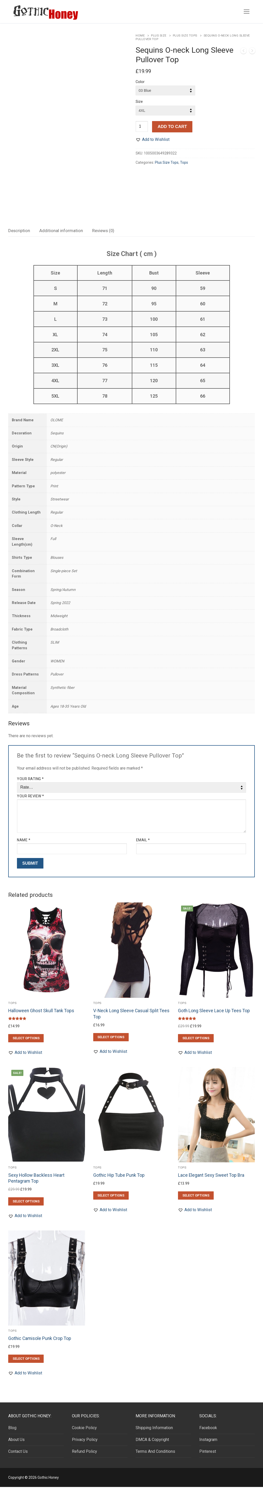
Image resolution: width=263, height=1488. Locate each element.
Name (23, 841)
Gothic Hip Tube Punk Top (119, 1176)
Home (140, 35)
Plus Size (158, 35)
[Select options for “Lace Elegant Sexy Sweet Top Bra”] (195, 1196)
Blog (12, 1429)
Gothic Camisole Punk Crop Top (39, 1339)
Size (139, 101)
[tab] (19, 232)
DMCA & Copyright (152, 1440)
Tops (184, 162)
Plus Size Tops (185, 35)
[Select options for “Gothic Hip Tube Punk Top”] (111, 1196)
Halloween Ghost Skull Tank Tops (41, 1012)
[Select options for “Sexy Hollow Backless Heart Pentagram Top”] (26, 1203)
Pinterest (207, 1452)
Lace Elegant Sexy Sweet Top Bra (211, 1176)
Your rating (30, 780)
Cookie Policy (84, 1429)
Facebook (208, 1429)
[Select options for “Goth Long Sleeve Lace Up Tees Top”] (195, 1039)
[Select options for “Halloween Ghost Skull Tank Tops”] (26, 1039)
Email (143, 841)
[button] (153, 139)
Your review (30, 797)
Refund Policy (84, 1452)
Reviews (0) (103, 231)
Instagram (208, 1440)
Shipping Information (154, 1429)
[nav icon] (246, 11)
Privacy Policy (85, 1440)
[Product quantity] (142, 126)
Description (19, 231)
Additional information (61, 231)
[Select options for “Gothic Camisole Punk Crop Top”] (26, 1360)
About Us (16, 1440)
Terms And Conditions (155, 1452)
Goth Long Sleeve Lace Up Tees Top (214, 1012)
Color (140, 82)
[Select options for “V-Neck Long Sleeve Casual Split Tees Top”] (111, 1038)
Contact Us (18, 1452)
